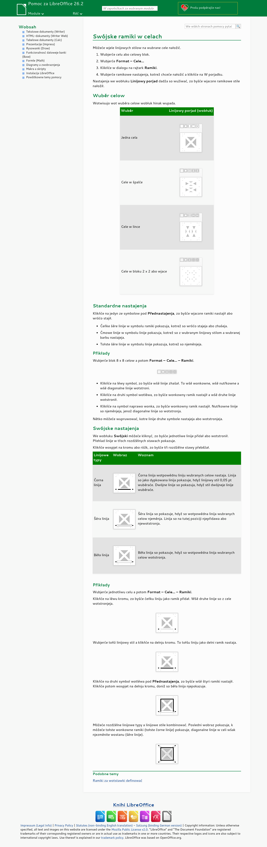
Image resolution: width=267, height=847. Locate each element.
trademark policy (112, 838)
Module (34, 13)
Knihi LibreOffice (133, 804)
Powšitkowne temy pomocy (43, 77)
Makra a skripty (36, 69)
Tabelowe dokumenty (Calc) (44, 40)
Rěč (76, 13)
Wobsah (27, 27)
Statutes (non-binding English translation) (104, 825)
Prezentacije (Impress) (40, 44)
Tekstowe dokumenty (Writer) (45, 32)
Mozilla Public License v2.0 (129, 829)
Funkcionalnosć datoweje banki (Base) (44, 55)
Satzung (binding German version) (159, 825)
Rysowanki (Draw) (38, 48)
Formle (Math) (35, 60)
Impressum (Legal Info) (36, 825)
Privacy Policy (64, 825)
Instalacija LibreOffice (40, 73)
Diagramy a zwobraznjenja (43, 65)
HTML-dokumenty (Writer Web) (47, 36)
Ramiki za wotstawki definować (117, 780)
